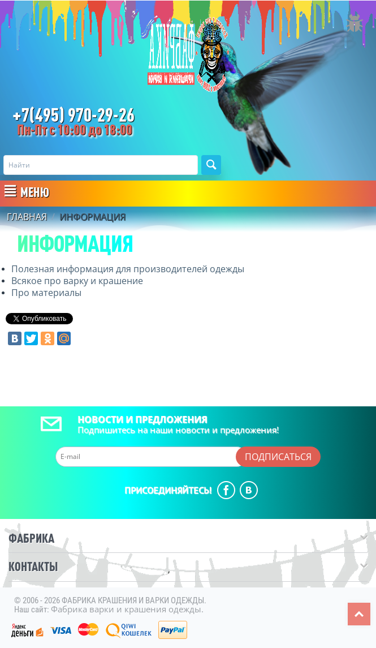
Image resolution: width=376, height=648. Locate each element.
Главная (27, 217)
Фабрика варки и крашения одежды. (127, 609)
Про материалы (46, 292)
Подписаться (278, 456)
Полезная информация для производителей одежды (127, 269)
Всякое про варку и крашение (77, 280)
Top (359, 614)
